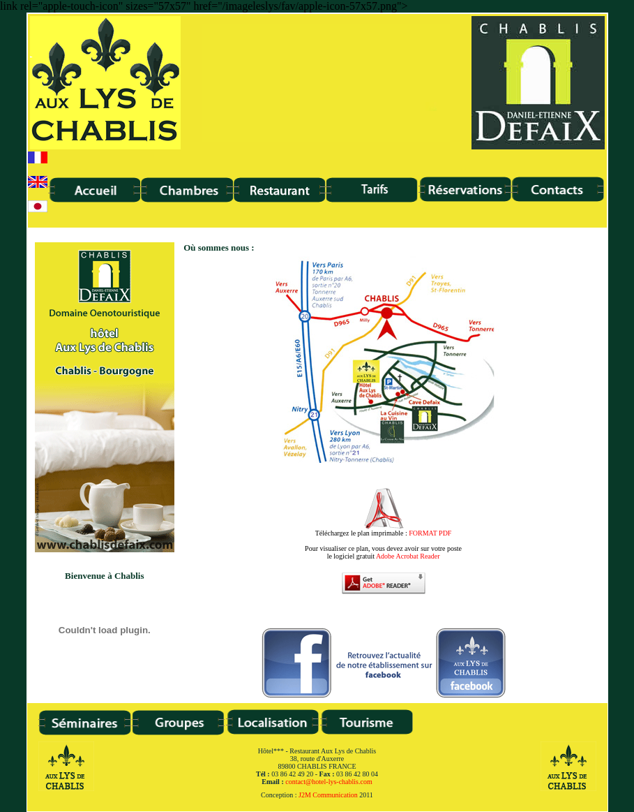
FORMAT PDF (430, 533)
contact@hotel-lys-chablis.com (328, 781)
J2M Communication (328, 795)
